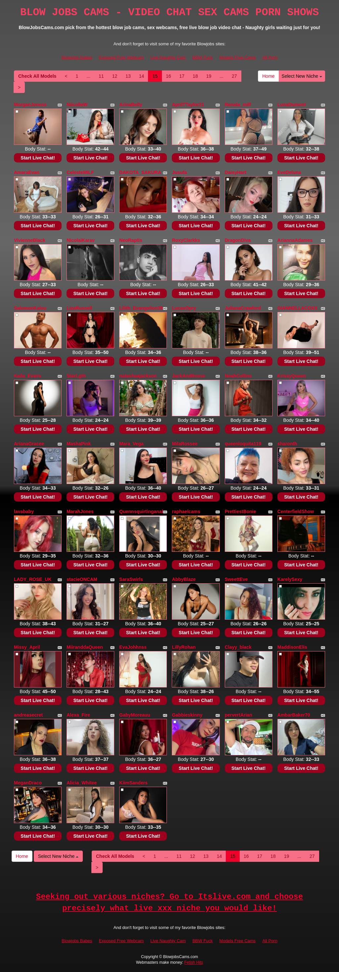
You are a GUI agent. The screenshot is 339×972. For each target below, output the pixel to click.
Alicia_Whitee (82, 782)
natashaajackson (138, 375)
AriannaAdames (295, 240)
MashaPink (79, 443)
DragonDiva (238, 240)
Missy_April (27, 647)
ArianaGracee (29, 443)
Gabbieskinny (187, 715)
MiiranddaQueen (85, 647)
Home (268, 76)
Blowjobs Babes (77, 57)
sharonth (287, 443)
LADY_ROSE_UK (33, 579)
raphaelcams (186, 511)
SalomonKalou (30, 308)
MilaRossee (184, 443)
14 (141, 76)
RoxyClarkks (186, 240)
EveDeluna (289, 172)
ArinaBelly (130, 104)
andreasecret (28, 715)
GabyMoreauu (134, 715)
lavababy (24, 511)
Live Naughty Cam (168, 57)
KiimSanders (133, 782)
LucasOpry (184, 308)
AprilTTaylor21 (188, 104)
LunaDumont (291, 104)
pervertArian (238, 715)
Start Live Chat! (38, 157)
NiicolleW (77, 104)
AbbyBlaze (184, 579)
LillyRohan (184, 647)
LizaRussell (79, 308)
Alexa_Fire (78, 715)
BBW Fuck (202, 57)
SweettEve (236, 579)
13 (128, 76)
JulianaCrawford (243, 308)
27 (234, 76)
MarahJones (80, 511)
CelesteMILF (80, 172)
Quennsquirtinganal (141, 511)
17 (182, 76)
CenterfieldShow (295, 511)
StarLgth (76, 375)
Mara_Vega (131, 443)
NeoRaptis (130, 240)
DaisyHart (235, 172)
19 (209, 76)
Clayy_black (238, 647)
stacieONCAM (82, 579)
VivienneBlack (29, 240)
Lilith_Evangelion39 (141, 308)
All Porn (269, 57)
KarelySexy (290, 579)
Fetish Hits (193, 962)
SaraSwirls (131, 579)
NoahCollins (238, 375)
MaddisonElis (292, 647)
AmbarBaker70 (293, 715)
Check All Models (37, 76)
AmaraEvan (26, 172)
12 (115, 76)
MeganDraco (28, 782)
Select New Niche (302, 76)
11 (101, 76)
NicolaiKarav (81, 240)
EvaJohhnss (132, 647)
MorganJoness (30, 104)
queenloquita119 (243, 443)
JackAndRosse (188, 375)
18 (195, 76)
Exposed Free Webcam (121, 57)
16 (168, 76)
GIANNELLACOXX (297, 308)
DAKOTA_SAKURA (140, 172)
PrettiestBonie (240, 511)
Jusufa (179, 172)
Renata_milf (238, 104)
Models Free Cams (237, 57)
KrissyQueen (291, 375)
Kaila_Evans (27, 375)
